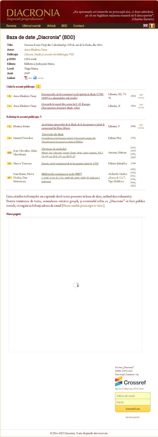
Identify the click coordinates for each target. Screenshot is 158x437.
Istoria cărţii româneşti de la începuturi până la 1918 (69, 163)
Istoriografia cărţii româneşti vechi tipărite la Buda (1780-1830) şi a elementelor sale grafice (72, 96)
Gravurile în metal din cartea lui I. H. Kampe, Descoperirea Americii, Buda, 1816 (65, 106)
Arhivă (51, 26)
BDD (64, 26)
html (41, 78)
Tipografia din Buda (68, 137)
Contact (78, 26)
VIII (71, 54)
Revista (11, 26)
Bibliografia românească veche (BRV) (70, 177)
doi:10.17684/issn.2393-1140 (129, 388)
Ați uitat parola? (133, 417)
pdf (30, 78)
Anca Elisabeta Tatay (35, 49)
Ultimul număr (31, 26)
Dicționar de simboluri (72, 152)
